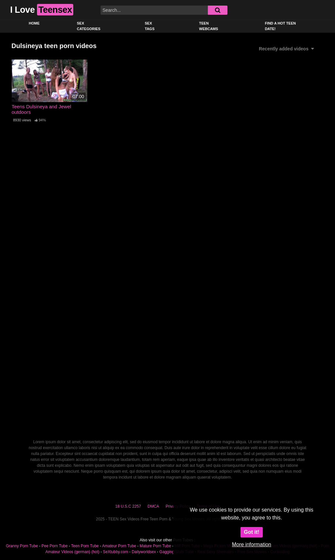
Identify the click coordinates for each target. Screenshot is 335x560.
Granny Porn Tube (22, 546)
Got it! (251, 532)
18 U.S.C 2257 (128, 506)
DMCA (153, 506)
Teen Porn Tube (85, 546)
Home (34, 23)
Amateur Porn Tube (119, 546)
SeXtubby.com (116, 552)
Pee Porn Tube (55, 546)
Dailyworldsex (144, 552)
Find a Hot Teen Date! (280, 26)
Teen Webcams (208, 26)
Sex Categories (88, 26)
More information (251, 544)
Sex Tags (150, 26)
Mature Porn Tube (155, 546)
